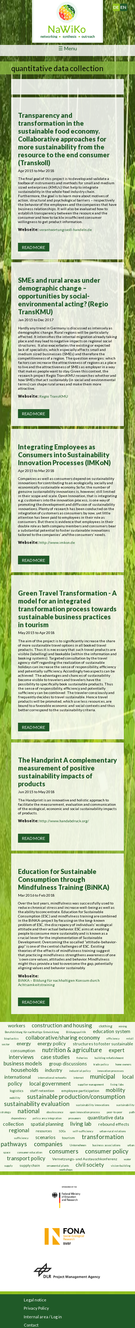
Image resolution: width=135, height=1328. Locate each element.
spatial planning (47, 1124)
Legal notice (35, 1299)
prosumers (74, 1118)
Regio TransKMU (53, 396)
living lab (80, 1123)
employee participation (80, 1090)
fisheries (82, 1058)
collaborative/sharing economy (63, 1037)
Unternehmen (77, 1145)
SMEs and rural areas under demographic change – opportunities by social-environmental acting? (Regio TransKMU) (63, 296)
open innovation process (85, 1112)
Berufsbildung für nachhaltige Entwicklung (32, 1032)
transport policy (26, 1158)
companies (48, 1144)
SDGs (62, 1131)
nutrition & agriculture (72, 1050)
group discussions (68, 1063)
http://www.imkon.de (57, 542)
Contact (31, 1325)
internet (78, 1077)
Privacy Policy (36, 1308)
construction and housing (62, 1025)
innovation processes (110, 1071)
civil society (90, 1164)
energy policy (51, 1043)
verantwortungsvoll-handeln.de (65, 229)
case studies (55, 1057)
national (29, 1111)
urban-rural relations (113, 1131)
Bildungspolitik (76, 1032)
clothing (106, 1026)
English (126, 6)
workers (16, 1025)
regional (19, 1130)
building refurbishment (109, 1058)
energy (24, 1043)
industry (53, 1070)
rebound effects (113, 1124)
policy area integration (47, 1118)
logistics (16, 1090)
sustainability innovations (92, 1105)
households (25, 1069)
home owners (123, 1064)
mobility (115, 1090)
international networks (52, 1077)
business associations (107, 1145)
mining (123, 1026)
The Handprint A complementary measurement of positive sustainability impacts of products (67, 772)
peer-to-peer (114, 1112)
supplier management (91, 1084)
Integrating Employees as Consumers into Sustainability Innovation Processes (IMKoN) (64, 455)
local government (50, 1083)
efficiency (113, 1038)
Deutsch (120, 6)
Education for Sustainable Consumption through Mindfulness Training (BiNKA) (63, 879)
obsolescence (54, 1112)
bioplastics (11, 1038)
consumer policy (107, 1151)
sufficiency (21, 1138)
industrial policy (80, 1071)
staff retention (42, 1090)
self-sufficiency (83, 1131)
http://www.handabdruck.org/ (64, 821)
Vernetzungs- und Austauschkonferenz (84, 1159)
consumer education (29, 1152)
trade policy (101, 1064)
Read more (33, 247)
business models (23, 1063)
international (17, 1077)
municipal (102, 1076)
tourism (68, 1137)
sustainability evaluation (36, 1103)
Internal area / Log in (43, 1316)
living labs (117, 1084)
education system (111, 1031)
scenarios (45, 1137)
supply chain (29, 1165)
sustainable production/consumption (76, 1096)
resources (44, 1131)
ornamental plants (58, 1165)
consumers (63, 1151)
